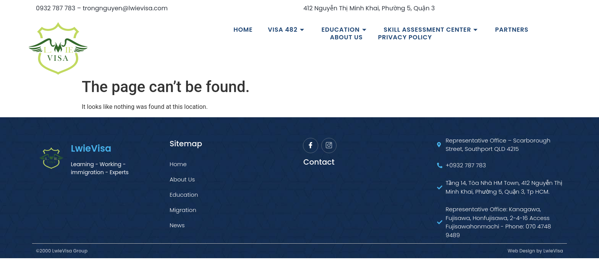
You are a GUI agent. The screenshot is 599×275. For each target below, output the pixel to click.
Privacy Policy (405, 37)
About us (346, 37)
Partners (511, 30)
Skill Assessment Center (432, 30)
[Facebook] (310, 145)
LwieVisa (91, 148)
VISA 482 (287, 30)
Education (344, 30)
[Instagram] (329, 145)
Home (243, 30)
